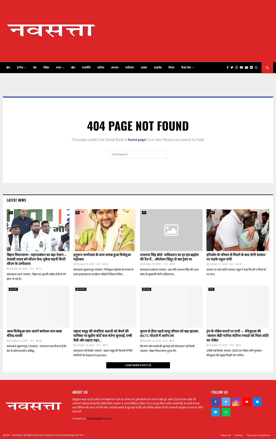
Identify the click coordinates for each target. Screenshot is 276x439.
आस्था (144, 67)
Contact (238, 435)
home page (137, 140)
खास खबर (13, 289)
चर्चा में (211, 212)
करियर (100, 67)
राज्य (58, 67)
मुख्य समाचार (81, 289)
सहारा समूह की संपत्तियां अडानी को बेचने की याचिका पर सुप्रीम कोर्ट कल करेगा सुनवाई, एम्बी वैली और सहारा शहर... (102, 336)
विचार (171, 67)
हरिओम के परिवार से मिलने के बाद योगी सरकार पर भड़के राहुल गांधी (235, 257)
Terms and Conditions (258, 435)
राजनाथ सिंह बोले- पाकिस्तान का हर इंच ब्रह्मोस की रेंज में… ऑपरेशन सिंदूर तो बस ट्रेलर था (169, 257)
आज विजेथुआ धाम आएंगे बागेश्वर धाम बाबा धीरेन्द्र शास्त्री (34, 334)
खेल (73, 67)
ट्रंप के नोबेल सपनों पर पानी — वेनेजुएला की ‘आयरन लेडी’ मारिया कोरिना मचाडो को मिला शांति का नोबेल (237, 336)
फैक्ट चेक (186, 67)
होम (8, 67)
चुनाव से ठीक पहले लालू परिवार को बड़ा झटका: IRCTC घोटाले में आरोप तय (169, 334)
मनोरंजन (129, 67)
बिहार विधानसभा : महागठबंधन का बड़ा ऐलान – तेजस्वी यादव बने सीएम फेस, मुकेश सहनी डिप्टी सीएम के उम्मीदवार (36, 259)
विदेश (46, 67)
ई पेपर (20, 67)
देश (35, 67)
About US (226, 435)
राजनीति (86, 67)
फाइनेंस (157, 67)
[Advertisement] (202, 31)
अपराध (114, 67)
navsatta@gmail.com (100, 418)
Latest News (16, 200)
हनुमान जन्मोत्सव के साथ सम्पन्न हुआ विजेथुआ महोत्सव (102, 257)
